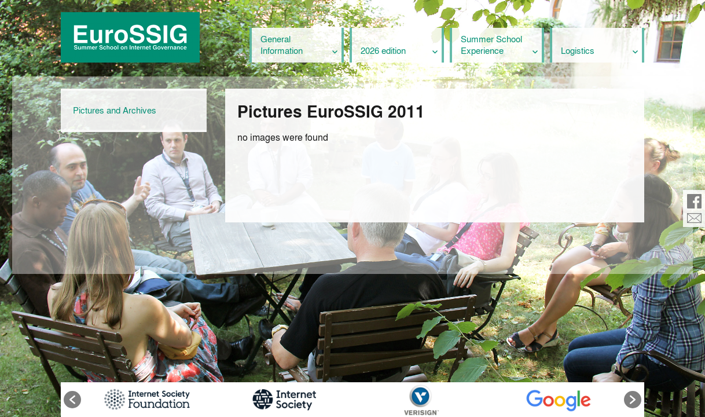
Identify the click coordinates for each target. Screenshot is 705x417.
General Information (281, 44)
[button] (72, 399)
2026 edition (383, 50)
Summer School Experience (491, 44)
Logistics (577, 50)
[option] (146, 399)
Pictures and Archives (114, 110)
